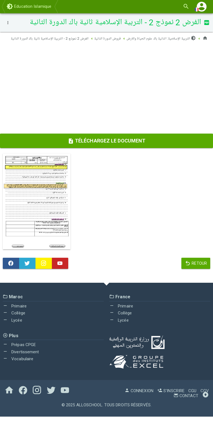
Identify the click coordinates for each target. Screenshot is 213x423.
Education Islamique (28, 6)
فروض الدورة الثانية (103, 38)
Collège (14, 319)
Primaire (15, 312)
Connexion (139, 397)
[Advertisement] (106, 96)
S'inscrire (170, 397)
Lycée (12, 326)
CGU (192, 397)
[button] (201, 6)
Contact (185, 402)
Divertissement (21, 358)
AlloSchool (89, 411)
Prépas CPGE (19, 351)
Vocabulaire (18, 365)
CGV (205, 397)
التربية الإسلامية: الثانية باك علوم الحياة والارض (159, 38)
